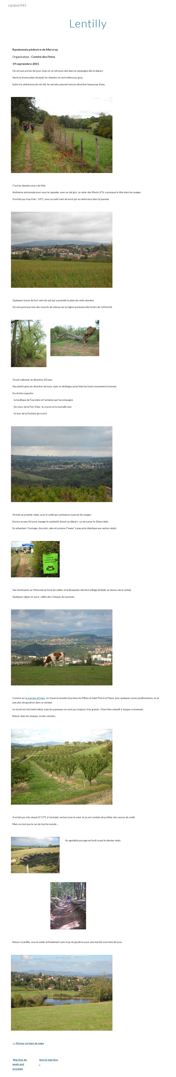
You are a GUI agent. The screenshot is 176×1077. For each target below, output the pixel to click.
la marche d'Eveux (35, 698)
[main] (88, 23)
